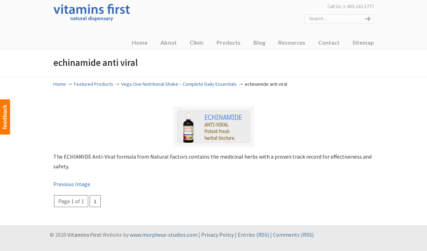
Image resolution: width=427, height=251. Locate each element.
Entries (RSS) (253, 234)
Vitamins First (91, 12)
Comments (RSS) (293, 234)
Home (59, 84)
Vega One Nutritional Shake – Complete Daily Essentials (179, 84)
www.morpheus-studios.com (163, 234)
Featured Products (93, 84)
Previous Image (71, 184)
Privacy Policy (217, 234)
